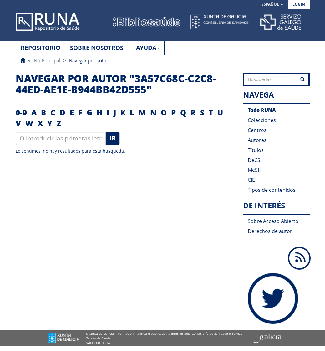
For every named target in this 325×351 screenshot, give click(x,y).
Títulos (256, 150)
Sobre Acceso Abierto (273, 221)
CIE (251, 179)
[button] (272, 4)
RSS (107, 342)
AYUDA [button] (148, 48)
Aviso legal (94, 342)
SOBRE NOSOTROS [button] (98, 48)
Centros (257, 130)
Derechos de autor (270, 231)
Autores (257, 140)
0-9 (21, 112)
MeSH (255, 169)
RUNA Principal (44, 60)
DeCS (254, 160)
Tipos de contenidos (272, 189)
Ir (112, 138)
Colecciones (262, 120)
